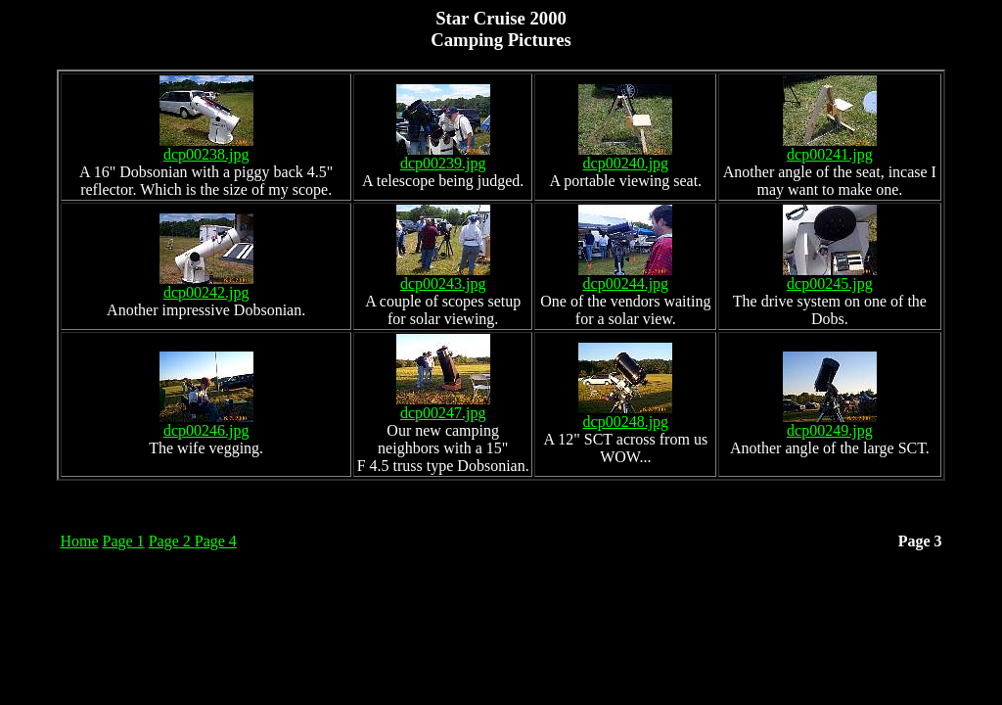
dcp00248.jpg (625, 415)
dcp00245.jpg (830, 276)
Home (79, 541)
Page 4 (216, 541)
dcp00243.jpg (443, 276)
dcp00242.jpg (206, 285)
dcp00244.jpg (625, 276)
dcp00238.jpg (206, 147)
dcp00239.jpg (443, 156)
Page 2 (172, 541)
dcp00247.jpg (443, 406)
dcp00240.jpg (625, 156)
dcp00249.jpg (830, 423)
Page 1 (124, 541)
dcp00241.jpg (830, 147)
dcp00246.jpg (206, 423)
